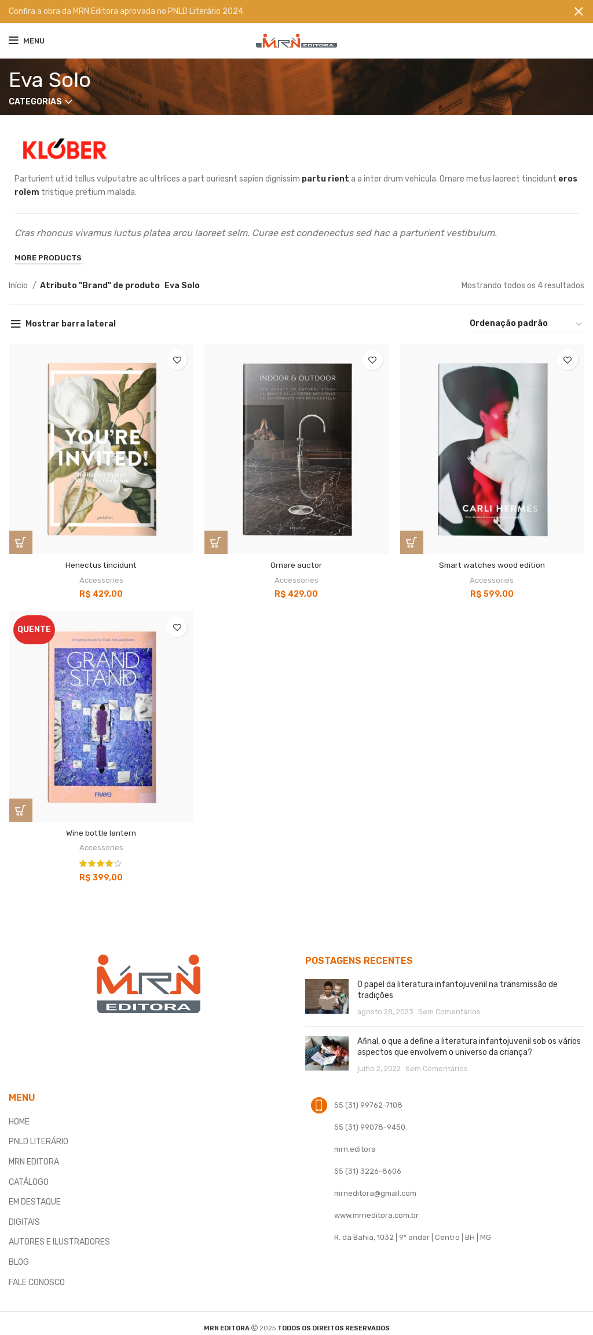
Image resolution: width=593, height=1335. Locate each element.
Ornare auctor (296, 566)
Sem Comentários (449, 1011)
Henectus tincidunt (100, 566)
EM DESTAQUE (35, 1202)
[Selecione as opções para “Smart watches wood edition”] (411, 542)
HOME (19, 1121)
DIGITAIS (24, 1222)
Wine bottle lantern (101, 834)
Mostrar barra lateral (70, 324)
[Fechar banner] (578, 11)
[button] (20, 542)
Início (19, 286)
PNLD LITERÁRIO (38, 1142)
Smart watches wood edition (492, 566)
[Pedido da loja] (526, 324)
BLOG (19, 1262)
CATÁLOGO (29, 1182)
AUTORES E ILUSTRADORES (59, 1242)
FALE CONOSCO (37, 1282)
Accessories (101, 580)
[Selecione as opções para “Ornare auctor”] (216, 542)
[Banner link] (279, 11)
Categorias (35, 102)
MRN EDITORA (34, 1161)
